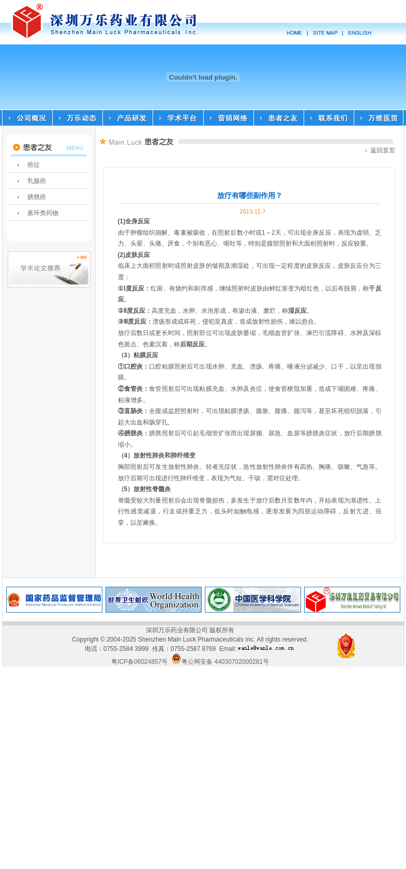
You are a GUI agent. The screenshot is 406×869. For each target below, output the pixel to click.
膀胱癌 (36, 197)
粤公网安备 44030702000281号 (220, 661)
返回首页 (380, 150)
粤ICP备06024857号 (139, 661)
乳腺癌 (36, 181)
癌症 (33, 165)
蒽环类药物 (42, 213)
